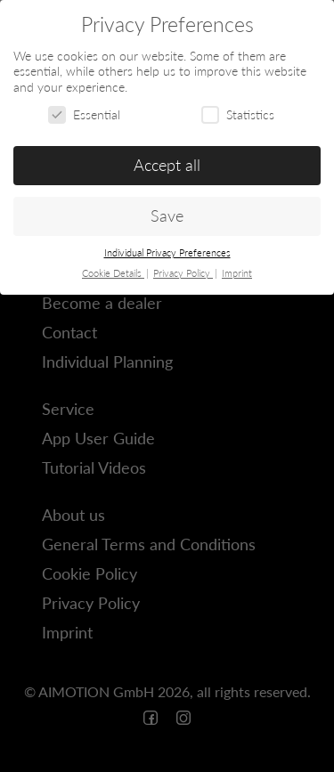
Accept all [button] (167, 165)
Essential (84, 114)
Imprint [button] (237, 273)
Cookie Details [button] (113, 273)
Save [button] (167, 216)
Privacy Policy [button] (183, 273)
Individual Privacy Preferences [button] (167, 253)
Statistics (237, 114)
